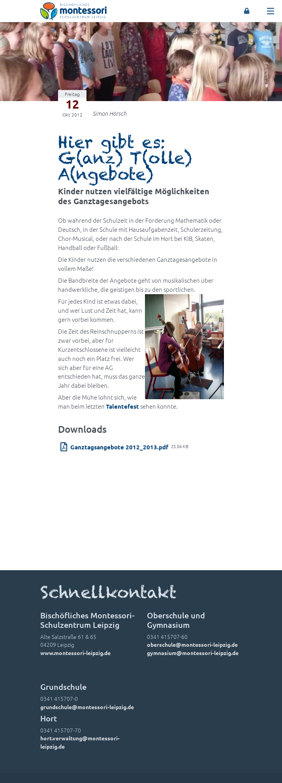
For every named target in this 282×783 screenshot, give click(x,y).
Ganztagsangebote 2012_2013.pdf (119, 447)
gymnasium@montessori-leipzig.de (193, 652)
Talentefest (122, 406)
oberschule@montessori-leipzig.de (192, 644)
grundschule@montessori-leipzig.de (87, 706)
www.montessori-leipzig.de (75, 652)
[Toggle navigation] (270, 11)
